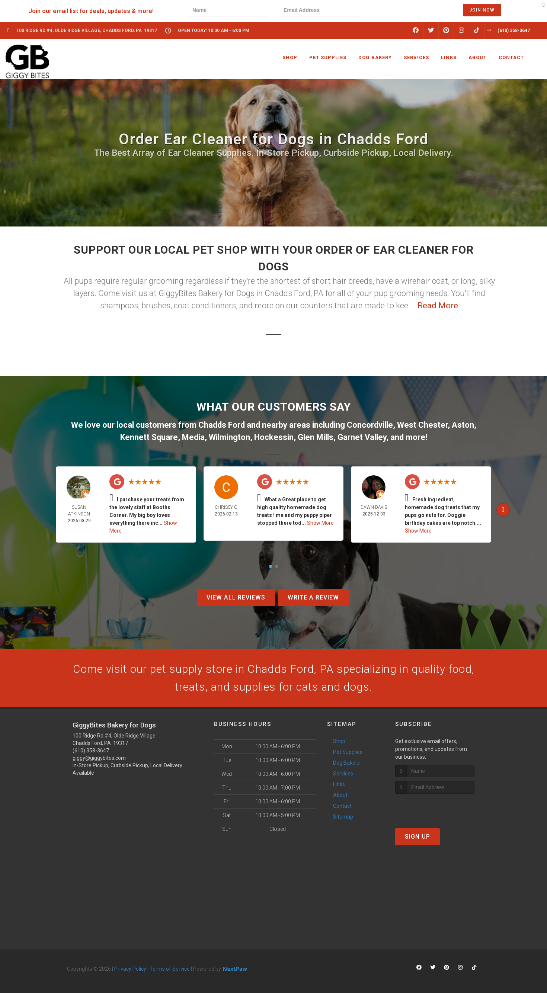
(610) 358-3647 (91, 750)
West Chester (422, 425)
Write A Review (313, 597)
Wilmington (229, 437)
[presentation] (396, 11)
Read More (438, 305)
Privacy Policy (130, 969)
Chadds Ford (221, 425)
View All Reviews (236, 597)
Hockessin (274, 437)
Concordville (370, 425)
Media (193, 437)
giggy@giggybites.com (99, 758)
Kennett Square (149, 437)
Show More (320, 523)
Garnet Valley (362, 437)
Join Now (482, 10)
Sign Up (417, 836)
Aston (463, 425)
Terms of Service (170, 969)
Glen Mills (315, 437)
